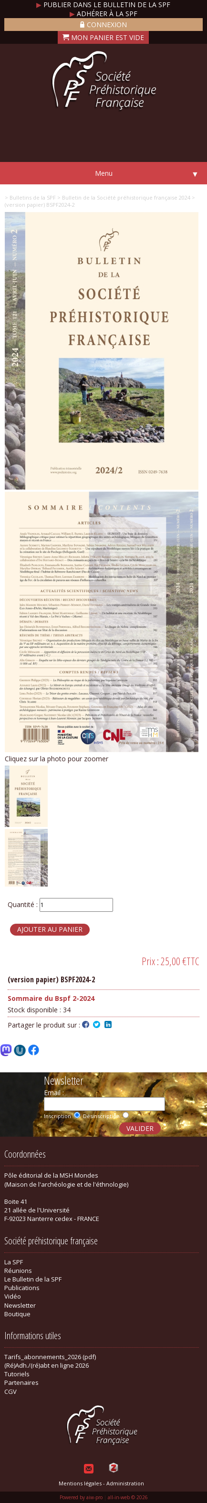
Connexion (103, 24)
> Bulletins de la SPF (30, 197)
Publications (22, 1287)
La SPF (13, 1262)
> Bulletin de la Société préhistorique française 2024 (123, 197)
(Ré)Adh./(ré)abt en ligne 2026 (46, 1365)
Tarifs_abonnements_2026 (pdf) (50, 1356)
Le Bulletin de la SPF (33, 1279)
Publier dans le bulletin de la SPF (103, 4)
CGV (10, 1391)
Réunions (18, 1270)
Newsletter (20, 1305)
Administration (125, 1483)
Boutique (17, 1314)
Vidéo (12, 1296)
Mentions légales (80, 1483)
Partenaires (21, 1382)
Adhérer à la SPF (103, 13)
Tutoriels (17, 1374)
